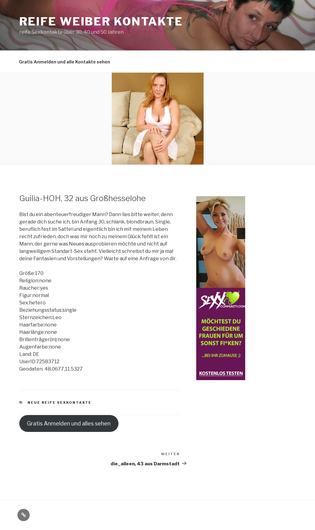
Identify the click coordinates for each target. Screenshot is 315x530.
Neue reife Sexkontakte (60, 402)
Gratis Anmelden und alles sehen (69, 423)
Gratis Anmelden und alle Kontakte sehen (64, 61)
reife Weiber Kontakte (101, 21)
